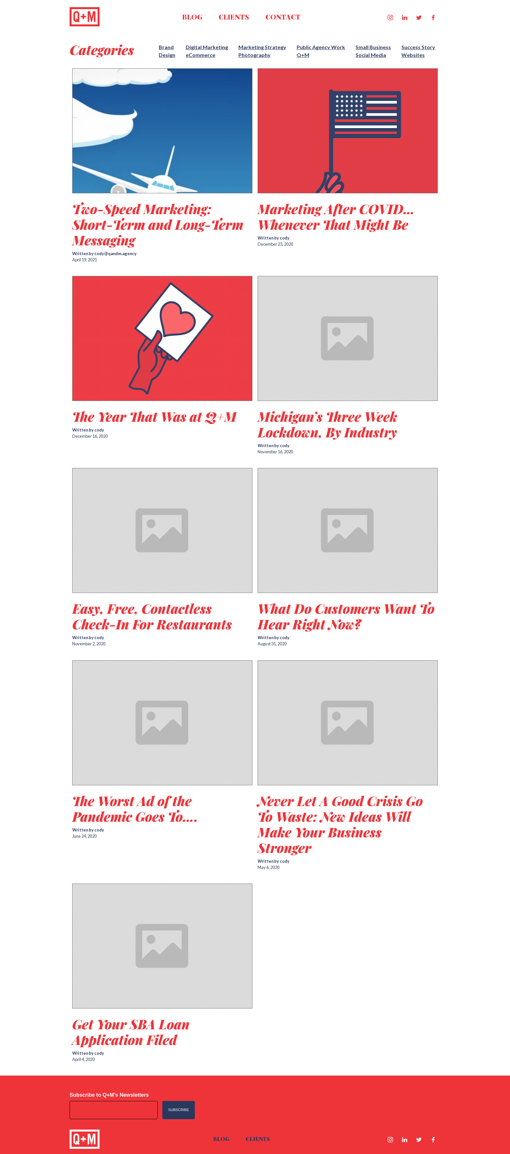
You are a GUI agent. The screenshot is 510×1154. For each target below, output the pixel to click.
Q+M (303, 55)
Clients (234, 16)
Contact (283, 16)
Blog (192, 16)
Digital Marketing (207, 47)
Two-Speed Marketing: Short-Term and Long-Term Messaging (157, 224)
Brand (166, 47)
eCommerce (200, 55)
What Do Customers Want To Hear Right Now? (346, 616)
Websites (413, 55)
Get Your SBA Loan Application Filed (131, 1031)
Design (167, 55)
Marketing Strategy (262, 47)
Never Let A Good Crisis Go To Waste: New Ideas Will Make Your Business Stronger (340, 824)
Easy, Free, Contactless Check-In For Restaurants (152, 616)
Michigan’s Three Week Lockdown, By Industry (327, 424)
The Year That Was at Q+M (154, 416)
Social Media (371, 55)
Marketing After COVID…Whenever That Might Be (336, 216)
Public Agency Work (321, 47)
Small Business (373, 47)
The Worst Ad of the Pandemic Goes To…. (135, 808)
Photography (254, 55)
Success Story (418, 47)
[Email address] (114, 1110)
